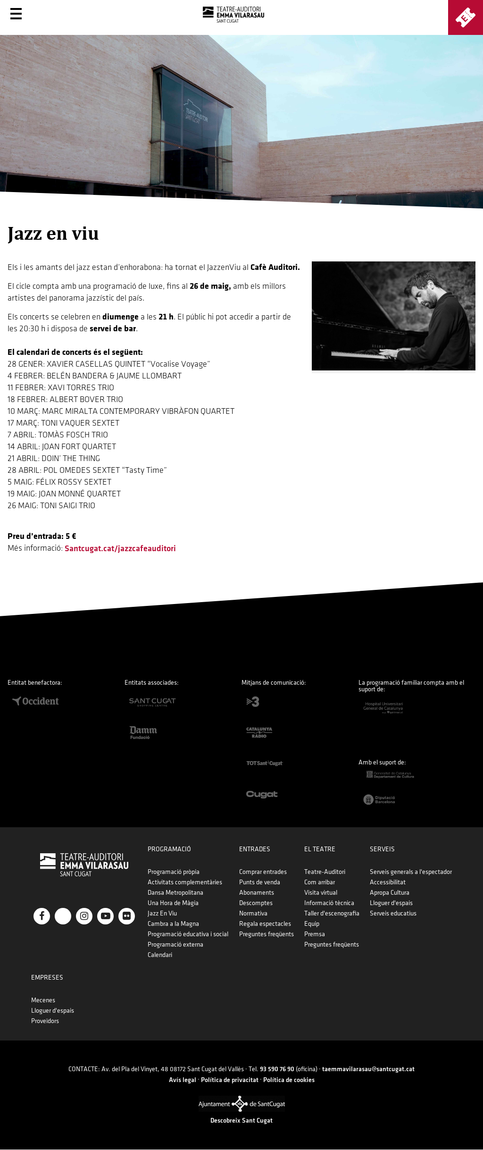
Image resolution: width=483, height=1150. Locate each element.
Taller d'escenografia (331, 913)
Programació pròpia (174, 872)
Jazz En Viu (162, 913)
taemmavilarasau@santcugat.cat (368, 1069)
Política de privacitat (229, 1080)
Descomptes (256, 903)
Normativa (253, 913)
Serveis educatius (393, 913)
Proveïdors (45, 1021)
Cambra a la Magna (173, 924)
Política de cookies (289, 1080)
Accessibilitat (388, 882)
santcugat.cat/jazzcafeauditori (120, 549)
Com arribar (319, 882)
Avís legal (182, 1080)
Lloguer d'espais (391, 903)
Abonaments (256, 893)
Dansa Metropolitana (175, 893)
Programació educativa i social (188, 934)
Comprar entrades (263, 872)
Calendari (160, 955)
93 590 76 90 (277, 1069)
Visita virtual (320, 893)
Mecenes (43, 1000)
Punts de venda (259, 882)
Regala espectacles (265, 924)
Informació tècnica (329, 903)
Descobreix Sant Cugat (241, 1120)
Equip (311, 924)
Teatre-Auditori (324, 872)
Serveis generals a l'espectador (411, 872)
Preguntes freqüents (266, 934)
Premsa (314, 934)
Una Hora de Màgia (173, 903)
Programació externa (175, 944)
